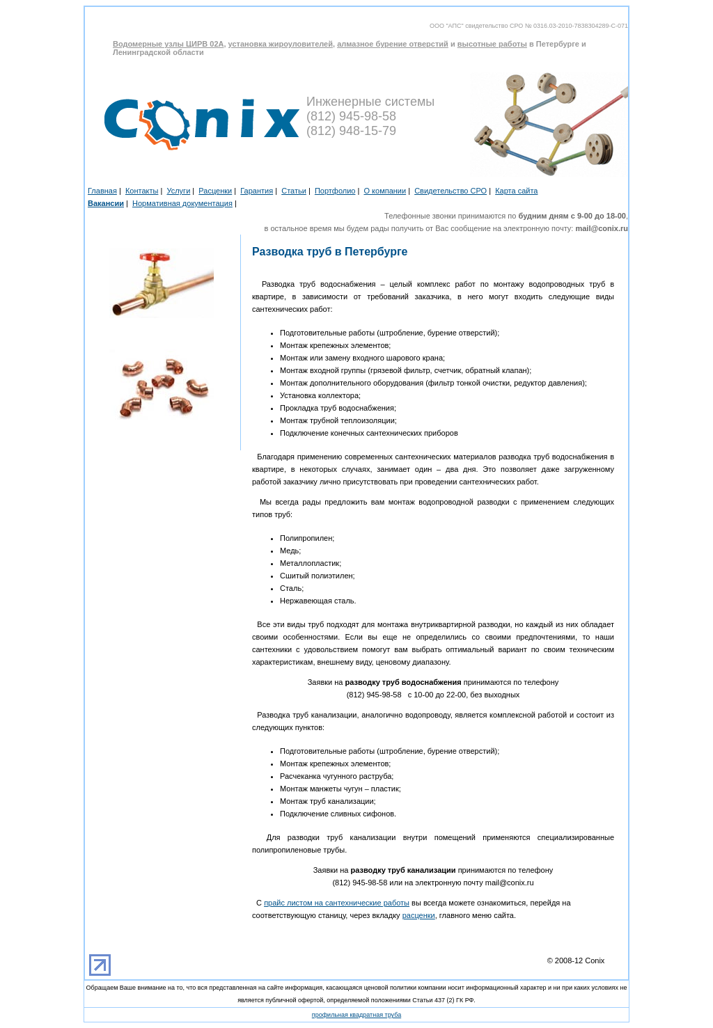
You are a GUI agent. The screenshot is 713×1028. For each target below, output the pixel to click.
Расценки (215, 191)
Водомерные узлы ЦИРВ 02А (168, 44)
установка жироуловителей (280, 44)
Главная (102, 191)
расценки (418, 915)
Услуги (178, 191)
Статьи (293, 191)
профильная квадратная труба (356, 1014)
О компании (384, 191)
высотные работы (492, 44)
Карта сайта (516, 191)
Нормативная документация (182, 203)
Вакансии (106, 203)
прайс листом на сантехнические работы (336, 903)
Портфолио (335, 191)
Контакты (142, 191)
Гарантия (256, 191)
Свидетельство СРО (450, 191)
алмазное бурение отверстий (392, 44)
